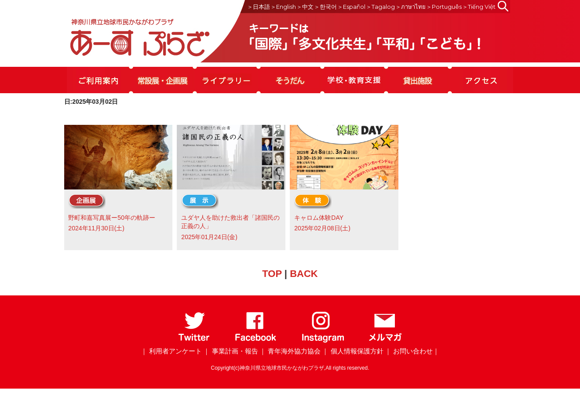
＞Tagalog (380, 6)
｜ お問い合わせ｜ (412, 351)
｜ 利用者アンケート (171, 351)
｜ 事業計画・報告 (230, 351)
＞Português (444, 6)
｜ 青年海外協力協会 (290, 351)
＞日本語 (258, 6)
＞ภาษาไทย (410, 6)
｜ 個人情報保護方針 (352, 351)
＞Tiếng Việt (479, 6)
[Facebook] (255, 341)
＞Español (351, 6)
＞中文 (305, 6)
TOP (271, 273)
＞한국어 (325, 6)
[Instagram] (322, 341)
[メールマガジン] (385, 341)
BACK (304, 273)
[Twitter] (194, 341)
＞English (283, 6)
